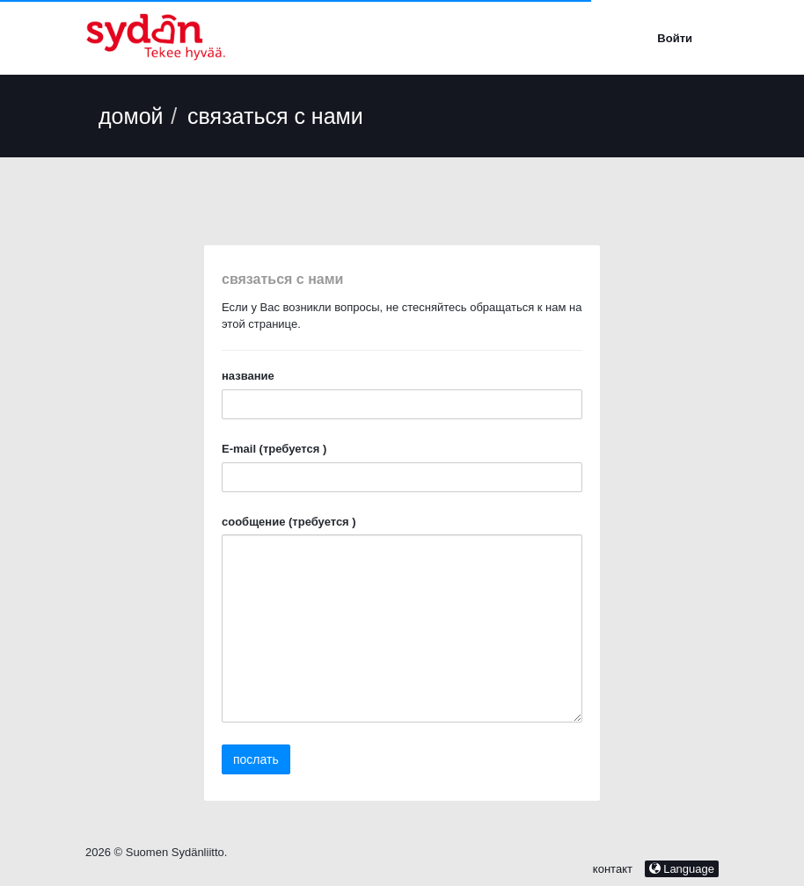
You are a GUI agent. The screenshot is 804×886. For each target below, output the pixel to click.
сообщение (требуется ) (289, 521)
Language (681, 868)
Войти (674, 38)
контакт (614, 868)
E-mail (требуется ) (274, 448)
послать (256, 759)
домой (131, 116)
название (248, 375)
